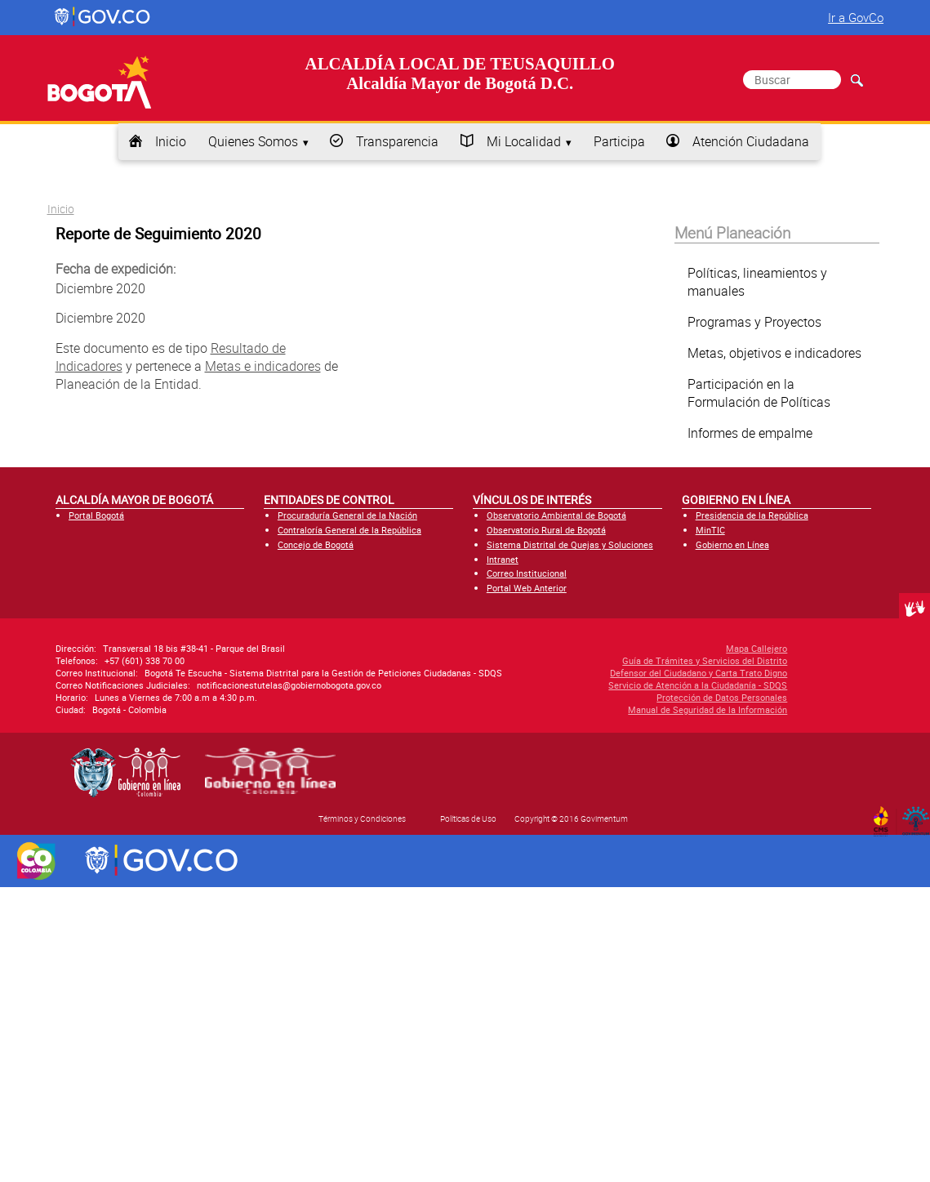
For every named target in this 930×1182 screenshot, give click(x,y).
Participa (619, 141)
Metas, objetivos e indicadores (774, 353)
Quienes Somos (253, 141)
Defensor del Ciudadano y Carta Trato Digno (617, 673)
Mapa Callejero (675, 648)
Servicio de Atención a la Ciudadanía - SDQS (616, 685)
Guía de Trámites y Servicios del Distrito (623, 660)
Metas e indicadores (263, 366)
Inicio (170, 141)
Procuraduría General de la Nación (347, 515)
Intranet (502, 559)
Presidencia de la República (752, 515)
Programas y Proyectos (754, 322)
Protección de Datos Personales (641, 697)
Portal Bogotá (96, 515)
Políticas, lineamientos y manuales (757, 282)
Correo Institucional (527, 573)
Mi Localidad (524, 141)
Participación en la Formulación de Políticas (758, 393)
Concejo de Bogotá (316, 544)
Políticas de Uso (468, 818)
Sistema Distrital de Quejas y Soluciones (570, 544)
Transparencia (397, 141)
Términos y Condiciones (362, 818)
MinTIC (710, 530)
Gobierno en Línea (732, 544)
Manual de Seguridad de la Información (626, 709)
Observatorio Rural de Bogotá (546, 530)
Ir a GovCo (855, 17)
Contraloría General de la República (349, 530)
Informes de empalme (749, 433)
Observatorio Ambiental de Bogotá (556, 515)
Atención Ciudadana (750, 141)
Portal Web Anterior (527, 588)
